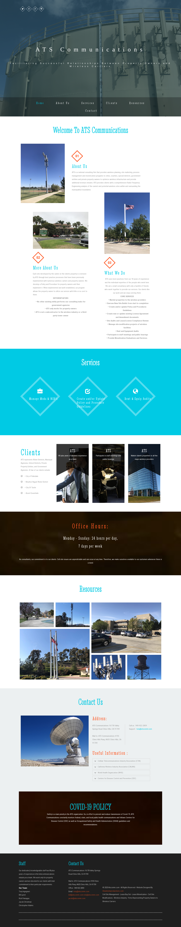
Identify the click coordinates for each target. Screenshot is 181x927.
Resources (137, 103)
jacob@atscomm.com (77, 898)
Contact (91, 110)
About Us (63, 103)
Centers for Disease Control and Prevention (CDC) (115, 778)
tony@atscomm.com (144, 729)
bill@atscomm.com (76, 895)
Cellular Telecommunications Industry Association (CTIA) (117, 761)
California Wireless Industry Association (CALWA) (114, 767)
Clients (112, 103)
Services (88, 103)
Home (40, 103)
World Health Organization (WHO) (108, 773)
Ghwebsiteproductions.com (113, 891)
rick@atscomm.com (91, 895)
